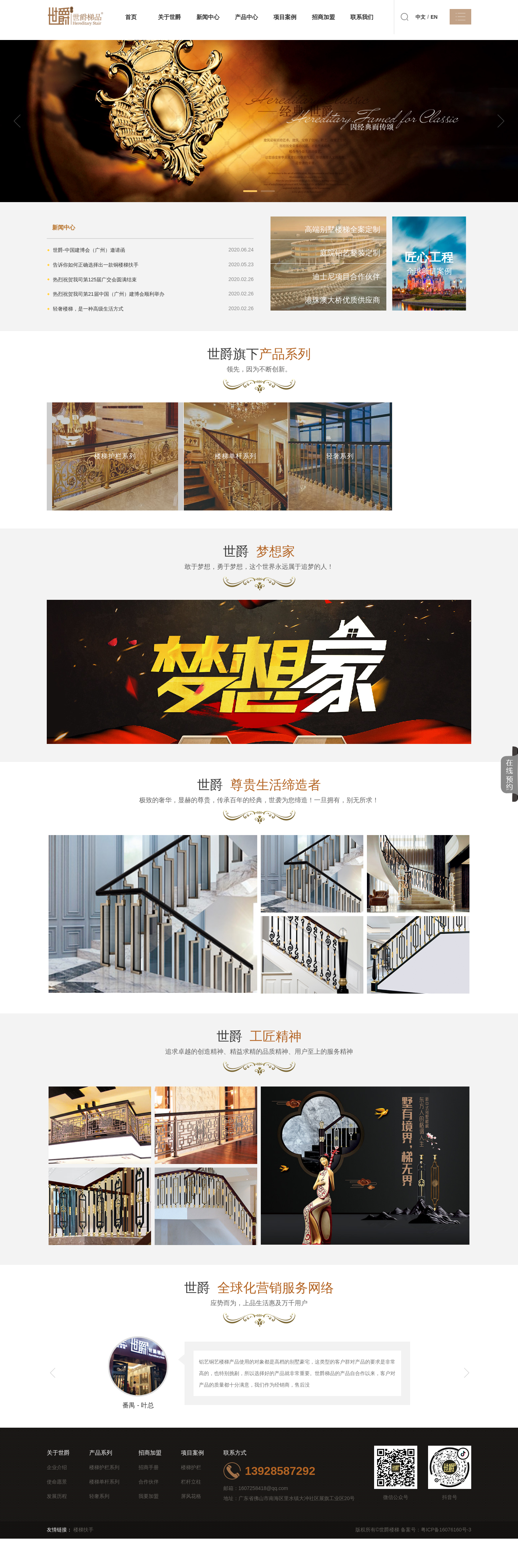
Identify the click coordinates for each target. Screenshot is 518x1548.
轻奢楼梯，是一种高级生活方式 (88, 304)
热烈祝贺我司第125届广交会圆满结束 (95, 277)
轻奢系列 (99, 1505)
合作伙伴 (148, 1491)
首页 (131, 17)
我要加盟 (148, 1505)
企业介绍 (57, 1477)
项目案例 (284, 17)
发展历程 (57, 1505)
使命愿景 (57, 1491)
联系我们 (361, 17)
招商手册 (148, 1477)
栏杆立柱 (191, 1491)
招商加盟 (323, 17)
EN (434, 17)
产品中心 (246, 17)
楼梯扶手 (83, 1539)
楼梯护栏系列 (104, 1477)
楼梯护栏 (191, 1477)
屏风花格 (191, 1505)
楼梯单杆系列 (104, 1491)
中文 (420, 17)
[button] (497, 121)
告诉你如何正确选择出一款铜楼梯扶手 (96, 263)
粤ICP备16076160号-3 (446, 1539)
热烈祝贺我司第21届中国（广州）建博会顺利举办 (109, 291)
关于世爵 (169, 17)
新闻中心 (207, 17)
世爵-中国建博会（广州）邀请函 (89, 250)
